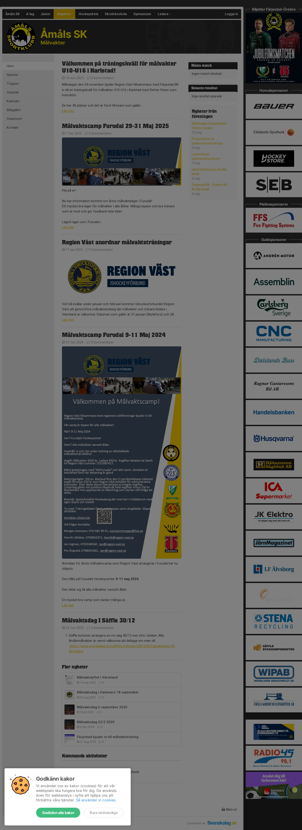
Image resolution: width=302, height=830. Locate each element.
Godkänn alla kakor (58, 812)
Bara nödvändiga (103, 812)
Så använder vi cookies (96, 800)
